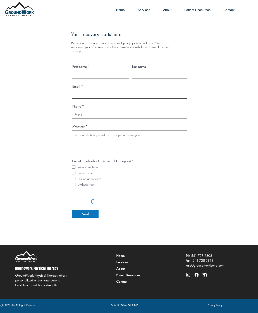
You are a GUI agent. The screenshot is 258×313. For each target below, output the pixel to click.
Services (122, 262)
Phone (76, 106)
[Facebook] (196, 275)
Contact (121, 281)
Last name (139, 66)
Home (120, 255)
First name (79, 66)
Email (76, 86)
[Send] (85, 214)
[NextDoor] (204, 275)
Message (78, 126)
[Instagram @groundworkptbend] (188, 275)
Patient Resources (128, 275)
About (120, 268)
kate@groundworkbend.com (205, 265)
